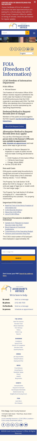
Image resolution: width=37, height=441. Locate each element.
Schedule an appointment (16, 143)
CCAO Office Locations (26, 418)
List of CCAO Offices (12, 214)
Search (18, 258)
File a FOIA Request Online (14, 126)
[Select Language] (27, 53)
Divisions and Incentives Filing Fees (17, 233)
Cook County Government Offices (11, 420)
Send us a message (21, 299)
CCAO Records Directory (13, 210)
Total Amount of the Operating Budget (19, 231)
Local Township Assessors (9, 418)
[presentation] (17, 269)
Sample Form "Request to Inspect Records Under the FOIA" (17, 224)
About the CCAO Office (13, 212)
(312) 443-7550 (20, 303)
